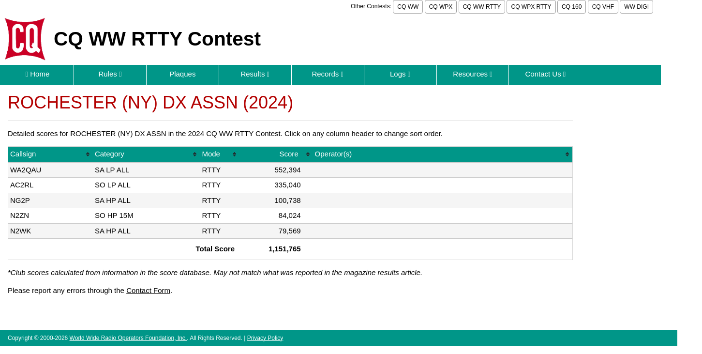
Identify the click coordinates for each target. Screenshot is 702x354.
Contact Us (545, 74)
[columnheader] (50, 155)
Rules (109, 74)
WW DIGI (636, 6)
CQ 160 (572, 6)
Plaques (182, 74)
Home (38, 74)
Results (254, 74)
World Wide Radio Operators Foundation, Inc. (128, 338)
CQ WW (407, 6)
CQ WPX (441, 6)
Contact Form (148, 290)
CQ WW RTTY (482, 6)
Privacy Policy (265, 338)
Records (328, 74)
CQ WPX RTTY (531, 6)
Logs (400, 74)
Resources (472, 74)
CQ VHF (603, 6)
